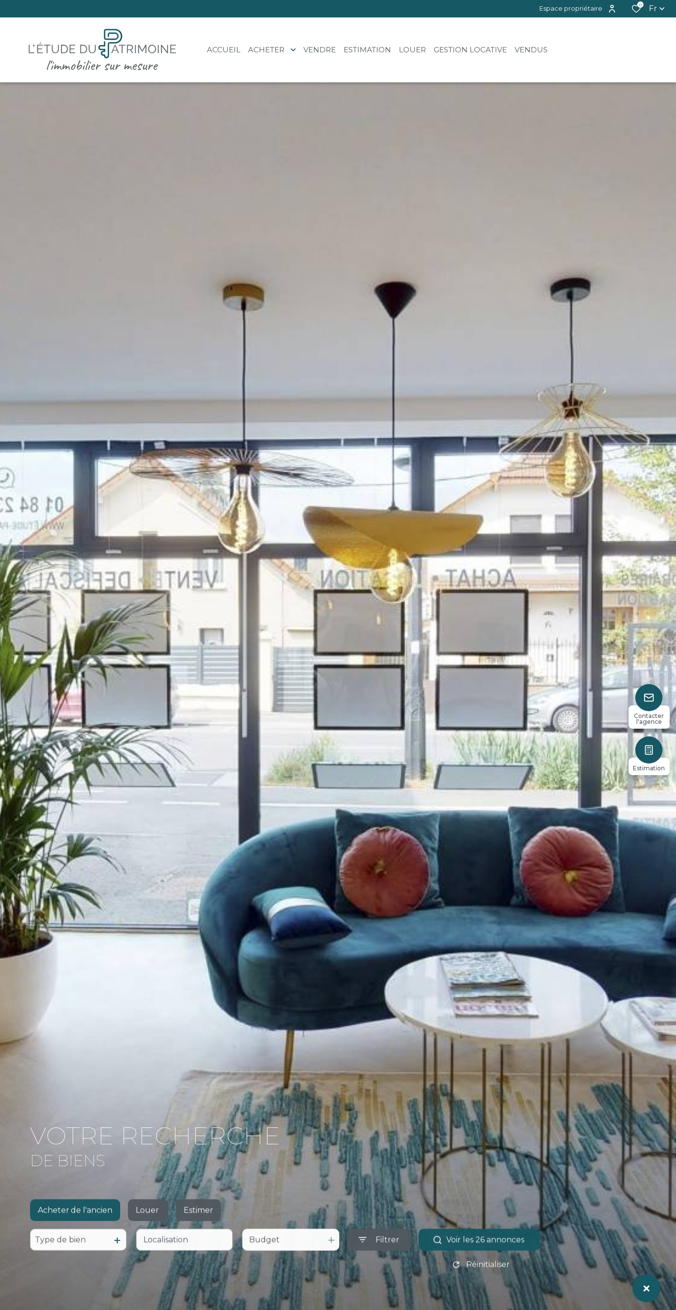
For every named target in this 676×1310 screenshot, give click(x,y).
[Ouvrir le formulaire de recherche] (379, 1250)
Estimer (198, 1220)
